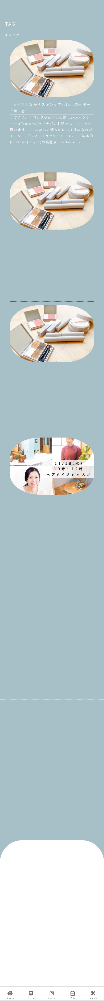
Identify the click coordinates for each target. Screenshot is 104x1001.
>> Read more (70, 142)
